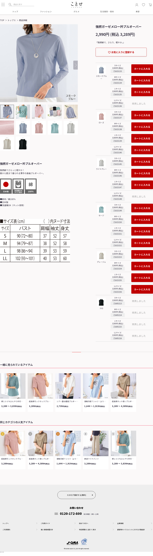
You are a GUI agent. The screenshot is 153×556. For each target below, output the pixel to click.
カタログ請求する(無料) (76, 495)
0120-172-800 (68, 513)
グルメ (76, 11)
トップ (15, 11)
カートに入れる (142, 69)
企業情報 (120, 523)
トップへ (6, 523)
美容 (138, 11)
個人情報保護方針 (47, 530)
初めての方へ (83, 523)
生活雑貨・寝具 (107, 11)
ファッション (46, 11)
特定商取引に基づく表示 (87, 530)
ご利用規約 (6, 530)
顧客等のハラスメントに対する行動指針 (131, 530)
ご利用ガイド (45, 523)
